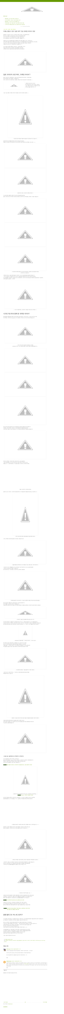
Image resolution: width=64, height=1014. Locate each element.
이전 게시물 (45, 1002)
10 (28, 26)
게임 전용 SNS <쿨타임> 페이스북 (13, 909)
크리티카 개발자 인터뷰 (29, 795)
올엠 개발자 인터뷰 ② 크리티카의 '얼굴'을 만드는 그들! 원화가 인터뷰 (19, 764)
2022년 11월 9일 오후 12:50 (17, 961)
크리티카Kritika (37, 940)
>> (29, 26)
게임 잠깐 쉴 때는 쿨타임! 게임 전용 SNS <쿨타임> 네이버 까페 (18, 908)
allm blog (43, 940)
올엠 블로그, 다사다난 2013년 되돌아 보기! (12, 21)
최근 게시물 (5, 1002)
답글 (7, 957)
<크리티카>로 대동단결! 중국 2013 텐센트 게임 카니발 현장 (15, 24)
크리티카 (28, 940)
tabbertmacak (8, 961)
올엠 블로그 (20, 940)
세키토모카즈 (15, 940)
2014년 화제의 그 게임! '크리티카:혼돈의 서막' (12, 20)
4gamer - (23, 795)
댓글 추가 (5, 970)
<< (21, 26)
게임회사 (7, 940)
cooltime (5, 941)
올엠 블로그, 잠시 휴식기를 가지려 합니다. (12, 18)
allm (41, 940)
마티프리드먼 (10, 940)
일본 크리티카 (25, 940)
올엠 (17, 940)
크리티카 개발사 (32, 940)
